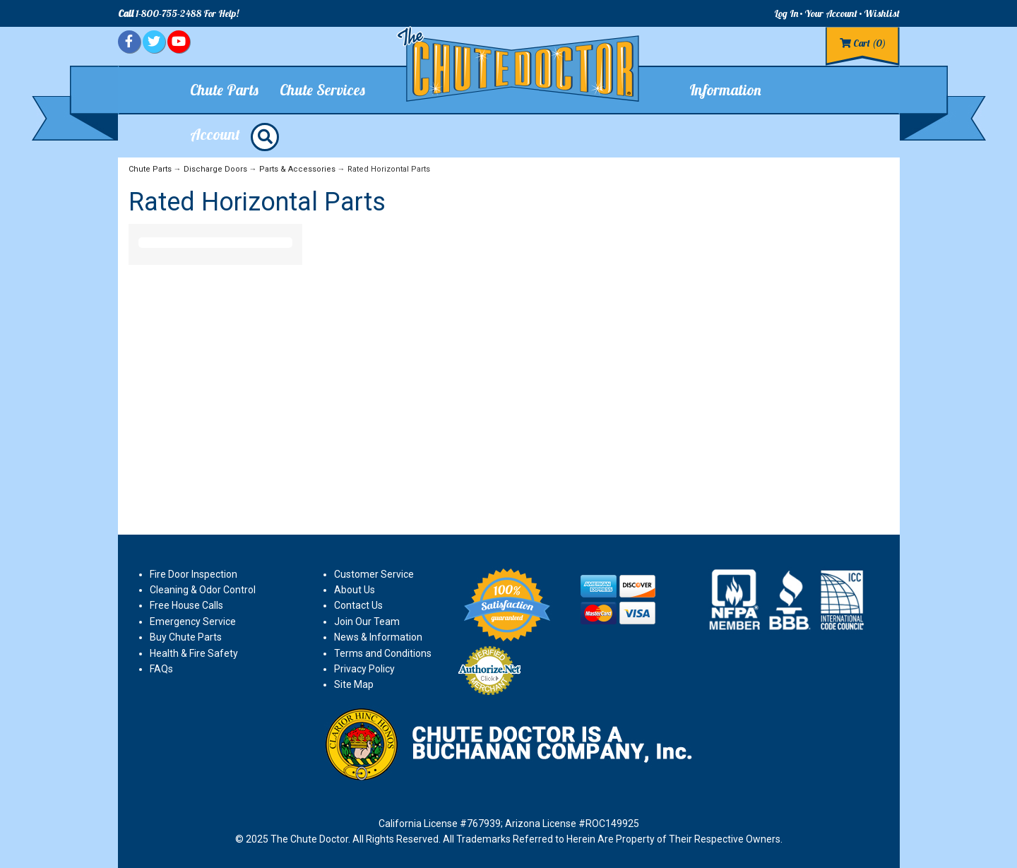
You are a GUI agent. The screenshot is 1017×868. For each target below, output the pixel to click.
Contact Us (358, 605)
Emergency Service (193, 621)
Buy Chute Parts (186, 637)
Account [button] (215, 134)
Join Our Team (367, 621)
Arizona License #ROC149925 (572, 823)
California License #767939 (440, 823)
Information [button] (725, 90)
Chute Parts (150, 169)
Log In (786, 13)
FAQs (161, 668)
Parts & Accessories (297, 169)
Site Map (354, 684)
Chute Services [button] (322, 90)
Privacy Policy (364, 668)
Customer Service (374, 574)
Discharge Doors (215, 169)
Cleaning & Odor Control (203, 589)
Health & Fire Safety (194, 653)
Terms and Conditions (383, 653)
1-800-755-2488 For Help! (178, 13)
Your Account (830, 13)
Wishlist (882, 13)
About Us (354, 589)
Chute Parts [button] (224, 90)
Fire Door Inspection (193, 574)
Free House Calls (186, 605)
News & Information (378, 637)
